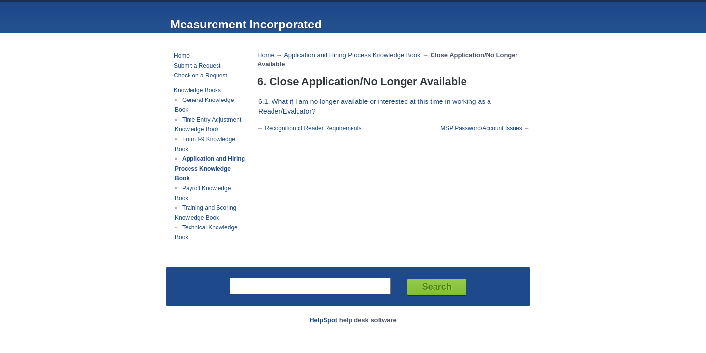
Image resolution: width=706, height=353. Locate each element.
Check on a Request (200, 75)
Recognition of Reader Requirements (313, 128)
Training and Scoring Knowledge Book (205, 212)
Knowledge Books (197, 90)
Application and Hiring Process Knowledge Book (210, 168)
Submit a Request (197, 65)
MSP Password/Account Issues (481, 128)
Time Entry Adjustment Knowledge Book (208, 124)
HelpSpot (323, 320)
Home (182, 55)
